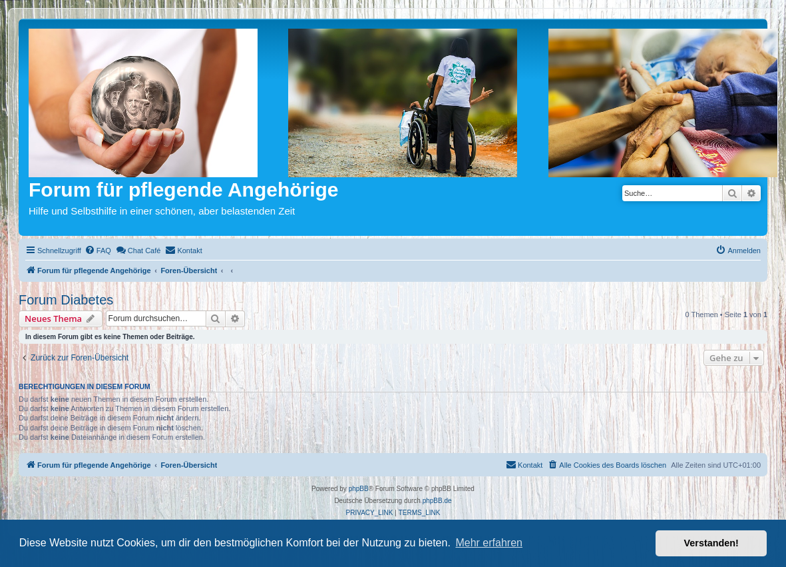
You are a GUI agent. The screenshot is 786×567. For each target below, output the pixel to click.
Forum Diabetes (66, 299)
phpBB (359, 488)
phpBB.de (437, 500)
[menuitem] (98, 251)
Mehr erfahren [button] (488, 542)
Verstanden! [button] (711, 543)
